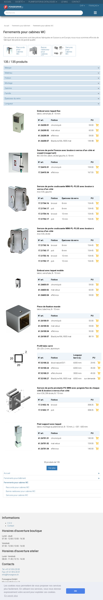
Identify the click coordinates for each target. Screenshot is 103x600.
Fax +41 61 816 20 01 (11, 572)
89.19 (91, 336)
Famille (8, 93)
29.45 (93, 363)
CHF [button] (82, 6)
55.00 (91, 321)
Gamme (8, 88)
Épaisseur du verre (12, 98)
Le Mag (64, 2)
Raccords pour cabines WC (17, 487)
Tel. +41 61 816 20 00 (11, 569)
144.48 (90, 141)
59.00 (91, 125)
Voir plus (52, 468)
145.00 (90, 438)
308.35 (90, 405)
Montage (8, 83)
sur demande (89, 378)
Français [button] (94, 6)
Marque (8, 68)
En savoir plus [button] (11, 596)
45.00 (93, 373)
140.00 (90, 449)
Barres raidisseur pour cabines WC (20, 491)
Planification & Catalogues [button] (43, 2)
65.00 (91, 130)
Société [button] (20, 2)
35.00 (93, 368)
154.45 (90, 203)
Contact (76, 2)
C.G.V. (9, 523)
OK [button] (75, 591)
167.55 (90, 172)
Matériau (8, 73)
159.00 (90, 167)
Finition (8, 78)
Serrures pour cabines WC (17, 495)
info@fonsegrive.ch (10, 575)
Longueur (9, 104)
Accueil (7, 2)
